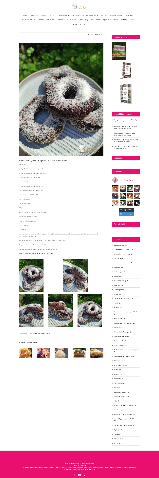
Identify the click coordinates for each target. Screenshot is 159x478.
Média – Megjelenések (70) (122, 336)
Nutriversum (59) (119, 378)
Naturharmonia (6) (119, 361)
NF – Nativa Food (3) (120, 365)
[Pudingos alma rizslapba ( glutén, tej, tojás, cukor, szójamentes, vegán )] (25, 349)
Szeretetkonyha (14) (120, 410)
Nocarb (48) (117, 370)
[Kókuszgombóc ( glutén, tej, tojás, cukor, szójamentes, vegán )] (61, 349)
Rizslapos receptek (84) (121, 392)
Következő (98, 34)
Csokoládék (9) (118, 276)
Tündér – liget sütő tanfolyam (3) (124, 425)
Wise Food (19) (118, 443)
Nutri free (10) (118, 374)
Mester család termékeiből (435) (124, 356)
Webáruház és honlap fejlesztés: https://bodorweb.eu (79, 469)
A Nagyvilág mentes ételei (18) (123, 254)
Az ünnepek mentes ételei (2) (123, 263)
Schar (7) (116, 401)
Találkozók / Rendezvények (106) (124, 414)
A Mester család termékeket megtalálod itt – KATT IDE (36, 253)
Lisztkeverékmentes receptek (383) (125, 323)
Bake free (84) (118, 267)
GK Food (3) (118, 307)
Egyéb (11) (117, 294)
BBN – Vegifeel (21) (120, 272)
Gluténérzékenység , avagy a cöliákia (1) (125, 313)
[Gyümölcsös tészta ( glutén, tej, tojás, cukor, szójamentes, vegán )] (43, 349)
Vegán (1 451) (118, 430)
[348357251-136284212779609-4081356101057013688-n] (61, 99)
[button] (84, 24)
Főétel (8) (117, 303)
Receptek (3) (118, 387)
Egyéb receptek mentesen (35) (123, 298)
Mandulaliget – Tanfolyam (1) (123, 332)
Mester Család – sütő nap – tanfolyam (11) (126, 351)
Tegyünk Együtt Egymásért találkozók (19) (125, 420)
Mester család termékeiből (37, 333)
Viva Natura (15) (119, 439)
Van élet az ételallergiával (86, 463)
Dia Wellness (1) (119, 285)
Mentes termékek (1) (120, 345)
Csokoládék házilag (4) (121, 281)
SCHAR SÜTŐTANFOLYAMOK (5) (125, 405)
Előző (91, 34)
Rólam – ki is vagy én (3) (121, 396)
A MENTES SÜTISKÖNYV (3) (123, 249)
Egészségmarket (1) (120, 290)
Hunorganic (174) (119, 318)
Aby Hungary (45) (119, 258)
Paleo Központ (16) (120, 383)
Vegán (48, 333)
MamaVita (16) (118, 327)
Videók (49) (117, 434)
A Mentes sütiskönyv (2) (121, 245)
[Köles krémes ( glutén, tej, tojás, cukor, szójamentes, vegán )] (96, 349)
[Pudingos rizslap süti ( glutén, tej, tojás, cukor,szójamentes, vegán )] (79, 349)
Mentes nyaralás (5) (120, 341)
